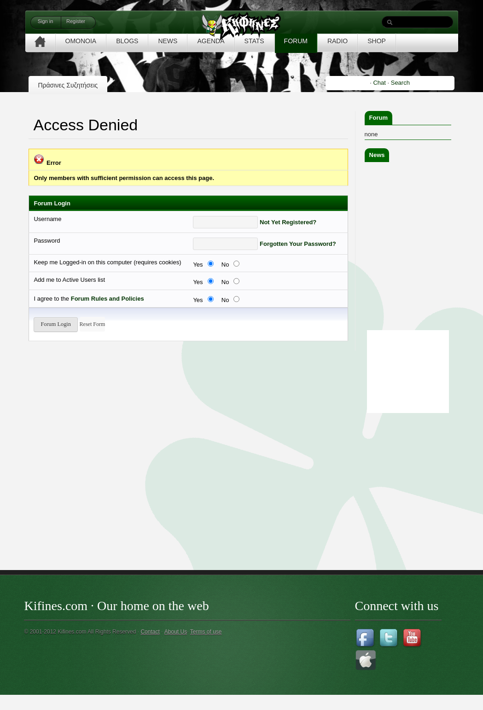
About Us (175, 632)
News (377, 154)
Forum (378, 117)
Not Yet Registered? (288, 222)
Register (75, 21)
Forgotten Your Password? (298, 243)
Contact (149, 632)
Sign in (45, 21)
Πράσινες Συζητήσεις (68, 85)
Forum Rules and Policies (107, 298)
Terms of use (206, 632)
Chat (379, 82)
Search (400, 82)
